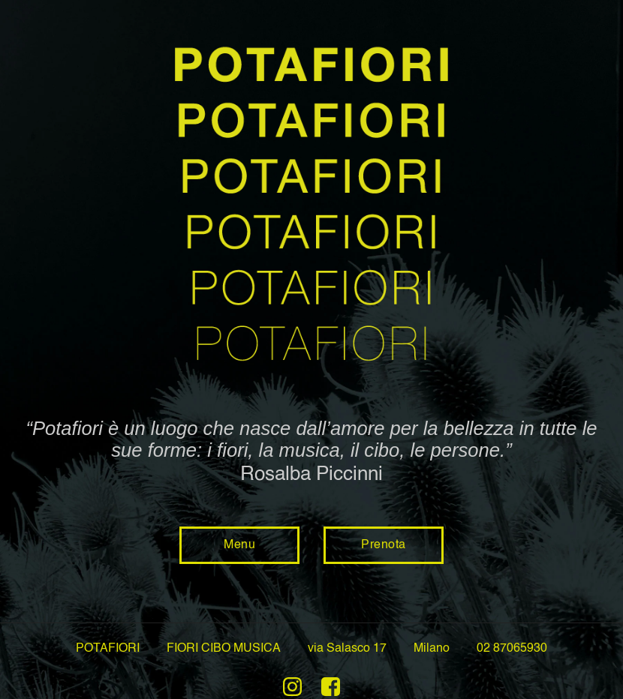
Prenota (383, 545)
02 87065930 (512, 649)
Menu (239, 545)
